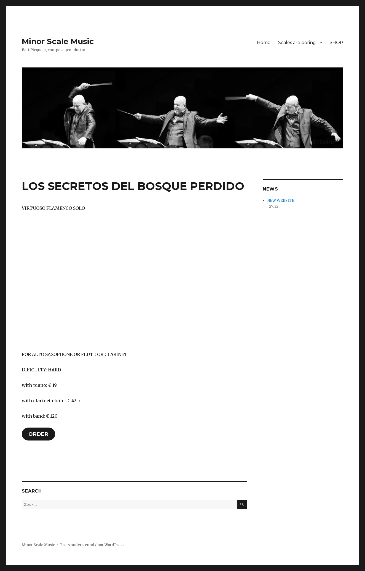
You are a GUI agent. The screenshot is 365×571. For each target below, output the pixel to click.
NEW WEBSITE (280, 200)
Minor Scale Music (58, 41)
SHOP (336, 42)
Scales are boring (297, 42)
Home (263, 42)
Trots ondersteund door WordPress (92, 545)
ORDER (38, 434)
